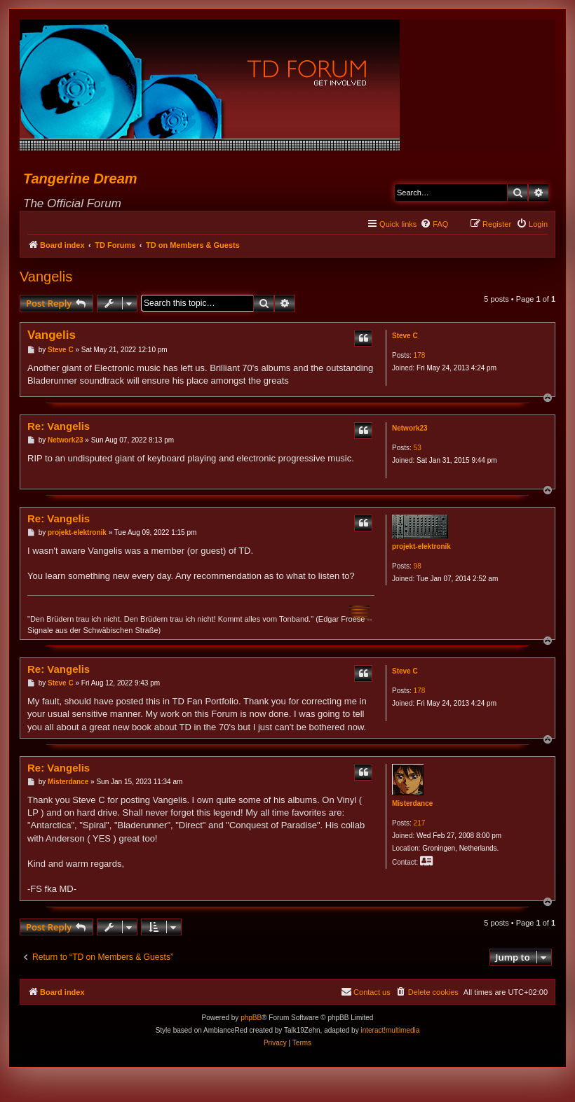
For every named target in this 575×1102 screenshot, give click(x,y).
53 (417, 448)
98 (417, 566)
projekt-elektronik (421, 546)
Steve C (405, 336)
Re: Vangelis (58, 426)
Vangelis (46, 276)
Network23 (410, 428)
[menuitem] (434, 224)
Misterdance (412, 803)
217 (420, 823)
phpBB (251, 1017)
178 (420, 355)
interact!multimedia (389, 1030)
